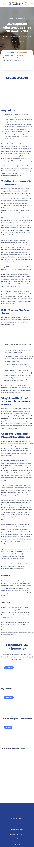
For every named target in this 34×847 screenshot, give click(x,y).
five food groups (18, 189)
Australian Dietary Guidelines (10, 317)
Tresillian (29, 593)
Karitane (23, 593)
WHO (30, 423)
